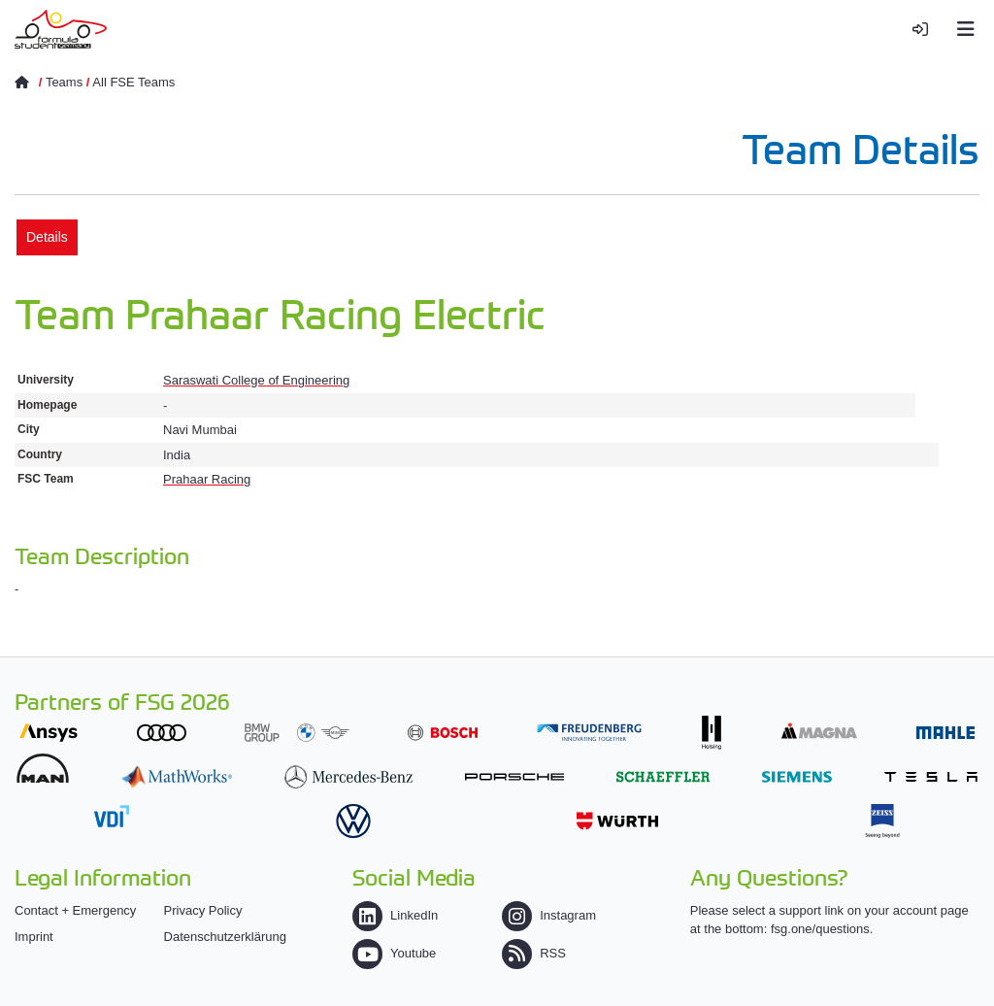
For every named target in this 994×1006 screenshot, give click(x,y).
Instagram (549, 915)
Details (47, 237)
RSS (534, 953)
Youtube (394, 953)
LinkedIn (395, 915)
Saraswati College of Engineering (256, 380)
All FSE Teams (133, 82)
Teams (64, 82)
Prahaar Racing (206, 479)
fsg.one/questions (820, 929)
